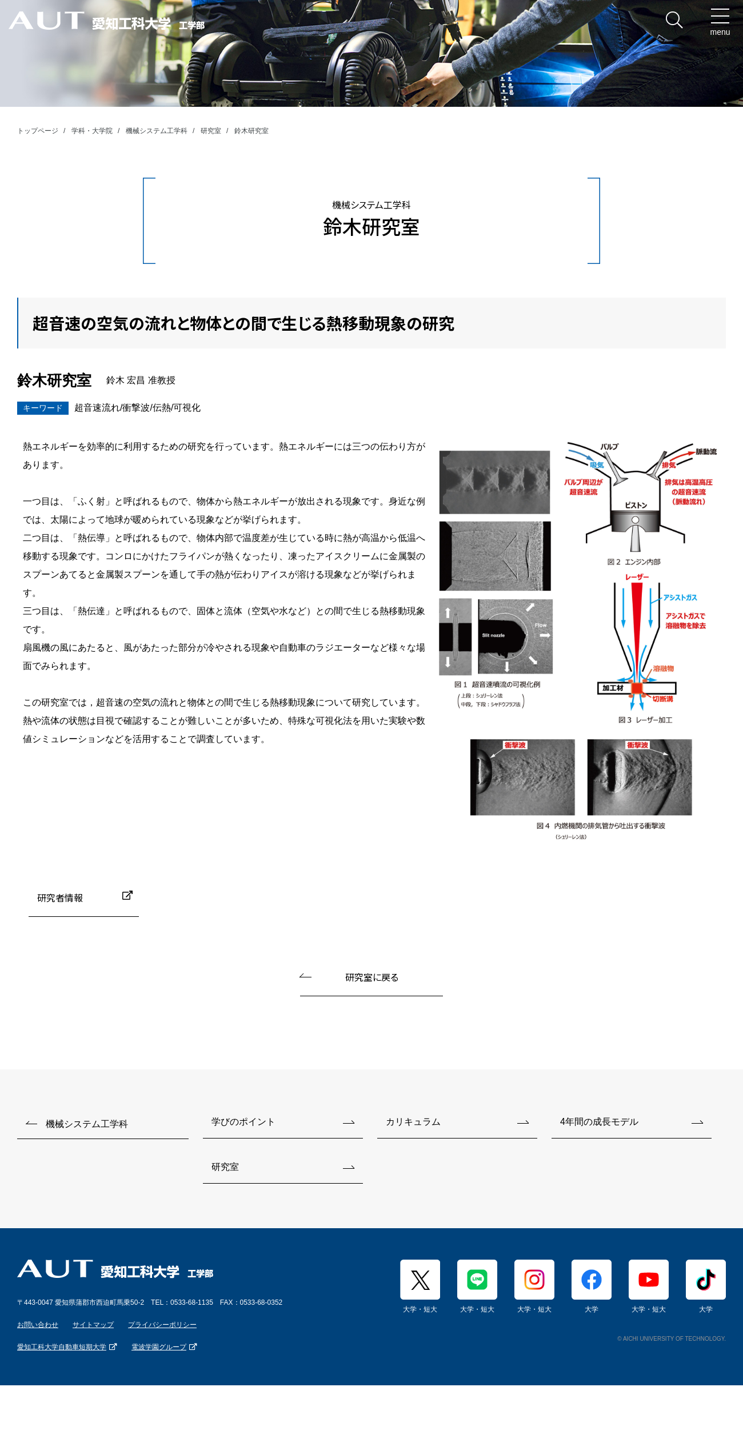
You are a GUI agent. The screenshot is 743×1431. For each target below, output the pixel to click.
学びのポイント (243, 1122)
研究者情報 (60, 897)
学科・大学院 (92, 131)
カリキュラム (413, 1122)
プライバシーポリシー (162, 1325)
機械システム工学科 (156, 131)
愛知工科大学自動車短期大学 (61, 1347)
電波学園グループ (158, 1347)
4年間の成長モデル (599, 1122)
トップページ (37, 131)
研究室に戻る (371, 977)
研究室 (211, 131)
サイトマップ (93, 1325)
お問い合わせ (37, 1325)
